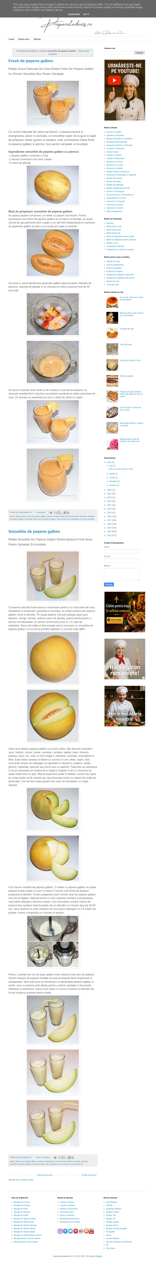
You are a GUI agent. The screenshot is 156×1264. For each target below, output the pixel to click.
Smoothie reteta (31, 519)
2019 (109, 512)
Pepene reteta (59, 516)
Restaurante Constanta (70, 1222)
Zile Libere (110, 1248)
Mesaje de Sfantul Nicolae (25, 1225)
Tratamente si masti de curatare (120, 249)
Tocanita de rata (127, 329)
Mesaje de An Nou (22, 1202)
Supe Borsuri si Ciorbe (116, 198)
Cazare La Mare (67, 1202)
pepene (50, 516)
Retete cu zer (112, 243)
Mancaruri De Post (114, 162)
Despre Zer (111, 1219)
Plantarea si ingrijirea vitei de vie (120, 278)
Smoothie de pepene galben (34, 531)
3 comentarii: (41, 512)
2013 (109, 535)
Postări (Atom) (27, 1180)
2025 (109, 490)
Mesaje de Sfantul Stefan (25, 1228)
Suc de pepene (52, 1164)
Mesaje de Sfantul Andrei (24, 1219)
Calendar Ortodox (113, 1209)
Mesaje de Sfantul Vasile (24, 1232)
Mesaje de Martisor (22, 1212)
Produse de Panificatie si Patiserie (121, 175)
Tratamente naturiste (115, 246)
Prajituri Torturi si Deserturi (117, 172)
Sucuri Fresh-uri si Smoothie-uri (69, 519)
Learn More (74, 14)
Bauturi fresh (21, 516)
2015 (109, 528)
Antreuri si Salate (113, 132)
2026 (109, 462)
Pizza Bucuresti (66, 1212)
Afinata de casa (113, 261)
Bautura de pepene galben (26, 1161)
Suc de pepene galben (47, 519)
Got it (86, 14)
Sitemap (37, 39)
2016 (109, 524)
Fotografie (110, 1232)
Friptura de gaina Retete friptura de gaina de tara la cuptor (131, 394)
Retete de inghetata (115, 185)
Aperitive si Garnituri (115, 135)
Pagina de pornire (44, 1175)
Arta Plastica (111, 1202)
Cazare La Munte (67, 1205)
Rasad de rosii (112, 281)
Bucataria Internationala (116, 142)
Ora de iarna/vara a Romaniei (118, 1242)
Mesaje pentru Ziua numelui (26, 1242)
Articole (109, 1205)
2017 (109, 520)
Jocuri (108, 1235)
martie (112, 477)
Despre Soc (111, 1215)
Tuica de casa (112, 284)
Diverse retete (112, 152)
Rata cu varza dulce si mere (121, 469)
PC (107, 1245)
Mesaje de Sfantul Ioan (24, 1222)
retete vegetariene (114, 211)
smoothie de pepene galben (20, 1164)
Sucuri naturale (88, 519)
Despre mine (23, 39)
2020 (109, 509)
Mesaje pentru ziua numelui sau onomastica (132, 314)
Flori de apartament (114, 265)
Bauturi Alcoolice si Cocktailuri (119, 138)
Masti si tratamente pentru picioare (121, 240)
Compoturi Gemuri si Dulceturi (119, 145)
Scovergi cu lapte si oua (130, 360)
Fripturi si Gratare (114, 155)
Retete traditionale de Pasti (118, 188)
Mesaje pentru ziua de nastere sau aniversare (130, 440)
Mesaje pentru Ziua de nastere (27, 1238)
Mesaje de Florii (21, 1209)
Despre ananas (112, 1222)
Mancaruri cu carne (114, 165)
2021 (109, 505)
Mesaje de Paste (21, 1215)
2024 (109, 493)
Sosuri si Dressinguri (115, 191)
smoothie (83, 516)
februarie (113, 481)
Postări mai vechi (89, 1175)
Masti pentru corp (114, 226)
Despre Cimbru (112, 1212)
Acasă (11, 39)
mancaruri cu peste (114, 208)
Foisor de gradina (114, 268)
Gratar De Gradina (114, 271)
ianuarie (113, 485)
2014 (109, 531)
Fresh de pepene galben (30, 61)
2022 (109, 501)
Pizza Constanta (67, 1215)
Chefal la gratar (126, 376)
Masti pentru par (113, 233)
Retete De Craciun (114, 178)
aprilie (112, 474)
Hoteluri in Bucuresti (68, 1209)
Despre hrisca (112, 1225)
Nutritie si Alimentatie (46, 1161)
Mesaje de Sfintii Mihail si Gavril (27, 1235)
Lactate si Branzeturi (115, 158)
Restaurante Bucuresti (69, 1219)
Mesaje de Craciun (22, 1205)
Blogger (99, 1256)
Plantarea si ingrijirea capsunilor (120, 275)
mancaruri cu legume (115, 201)
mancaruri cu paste (114, 205)
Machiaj (109, 223)
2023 (109, 497)
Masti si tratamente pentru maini (120, 236)
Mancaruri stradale (114, 168)
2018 (109, 516)
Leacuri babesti (112, 1238)
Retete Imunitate (72, 516)
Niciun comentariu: (43, 1157)
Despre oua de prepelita (116, 1228)
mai (111, 466)
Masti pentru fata (113, 230)
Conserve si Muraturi (115, 148)
